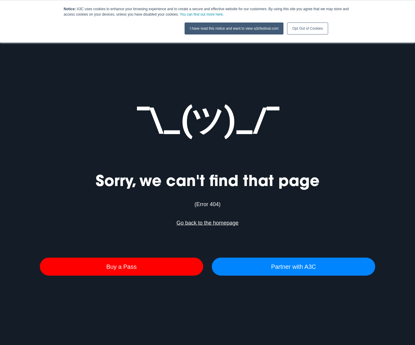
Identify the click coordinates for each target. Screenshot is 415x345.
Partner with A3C (293, 266)
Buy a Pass (121, 266)
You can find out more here (201, 14)
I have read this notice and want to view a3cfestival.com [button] (234, 28)
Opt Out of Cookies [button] (307, 28)
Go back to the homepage (207, 223)
